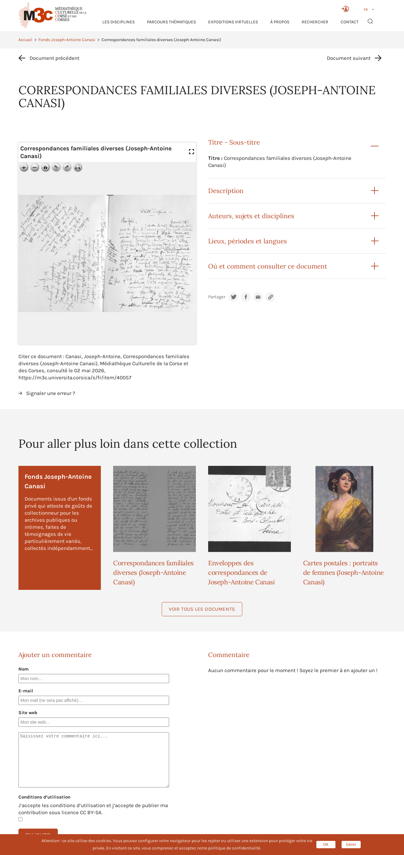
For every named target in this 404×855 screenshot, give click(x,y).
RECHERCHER (315, 22)
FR (366, 9)
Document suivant (348, 58)
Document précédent (54, 58)
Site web (27, 712)
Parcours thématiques (171, 22)
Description (226, 191)
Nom (23, 669)
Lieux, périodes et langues (247, 241)
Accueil (25, 39)
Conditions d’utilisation (44, 797)
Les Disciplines (118, 22)
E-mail (25, 691)
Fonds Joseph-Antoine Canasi (66, 39)
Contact (349, 22)
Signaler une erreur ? (50, 393)
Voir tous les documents (202, 609)
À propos (279, 22)
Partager (216, 297)
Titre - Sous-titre (234, 142)
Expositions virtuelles (233, 22)
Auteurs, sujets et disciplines (251, 216)
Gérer (351, 844)
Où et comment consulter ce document (267, 266)
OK (326, 844)
